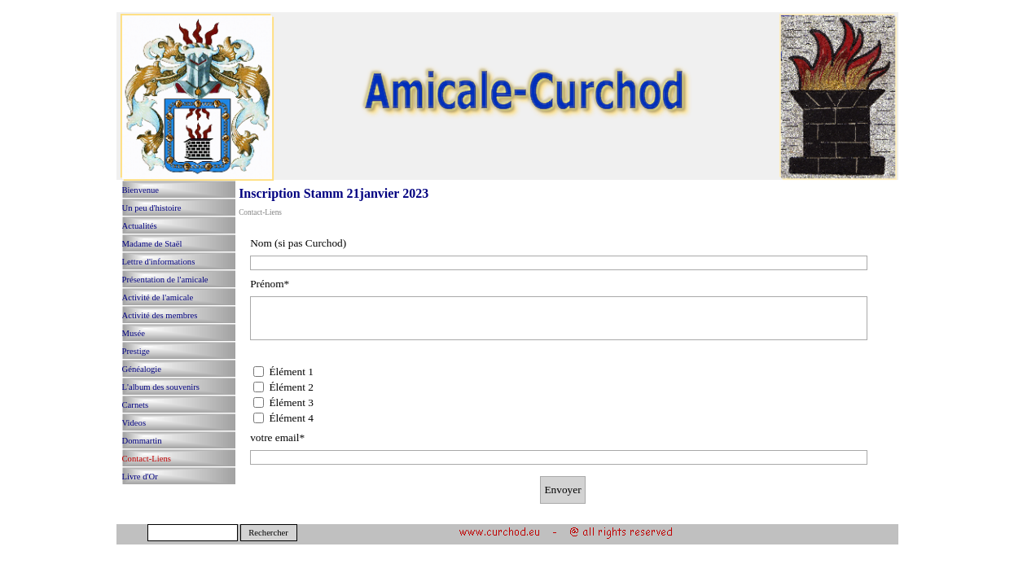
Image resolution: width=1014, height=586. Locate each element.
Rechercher (268, 532)
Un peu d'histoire (152, 207)
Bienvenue (141, 190)
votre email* (277, 437)
